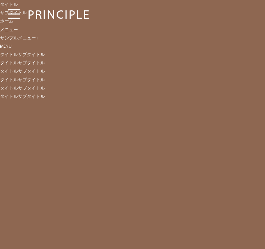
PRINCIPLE (59, 14)
